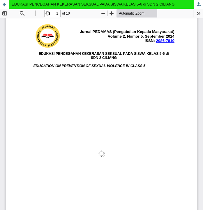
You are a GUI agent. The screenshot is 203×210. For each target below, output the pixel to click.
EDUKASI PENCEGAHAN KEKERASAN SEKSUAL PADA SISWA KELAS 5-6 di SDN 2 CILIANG (93, 4)
